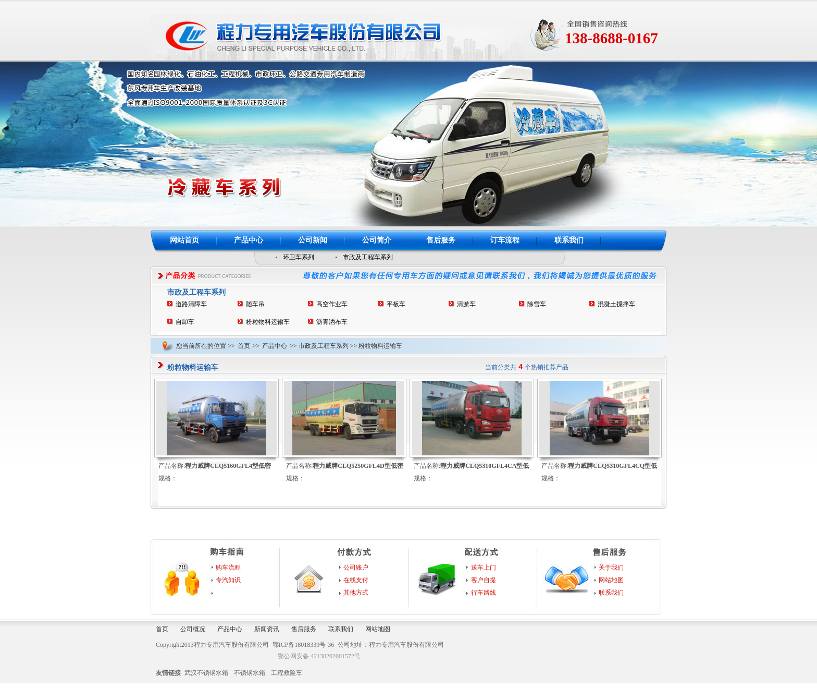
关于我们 (611, 567)
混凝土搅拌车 (616, 304)
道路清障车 (191, 304)
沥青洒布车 (332, 321)
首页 (244, 345)
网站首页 (184, 240)
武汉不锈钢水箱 (206, 673)
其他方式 (355, 592)
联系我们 (569, 240)
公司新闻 (312, 240)
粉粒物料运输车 (268, 321)
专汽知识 (228, 580)
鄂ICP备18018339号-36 (304, 644)
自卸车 (185, 321)
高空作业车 (332, 304)
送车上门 (483, 567)
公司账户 (355, 567)
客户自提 (483, 580)
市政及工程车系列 (368, 257)
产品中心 (248, 240)
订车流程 (504, 240)
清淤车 (466, 304)
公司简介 (376, 240)
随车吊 (255, 304)
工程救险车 (286, 673)
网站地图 (611, 580)
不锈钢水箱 (249, 673)
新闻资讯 (266, 629)
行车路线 (483, 592)
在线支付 (355, 580)
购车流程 (228, 567)
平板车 (396, 304)
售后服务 (440, 240)
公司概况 (192, 629)
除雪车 (536, 304)
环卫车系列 (298, 257)
